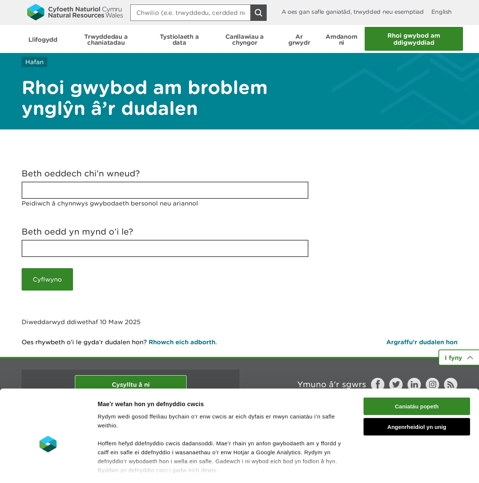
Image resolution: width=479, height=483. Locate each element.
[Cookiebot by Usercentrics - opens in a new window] (48, 468)
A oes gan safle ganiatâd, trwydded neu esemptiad (353, 11)
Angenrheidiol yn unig (416, 387)
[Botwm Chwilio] (258, 12)
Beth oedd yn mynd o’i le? (77, 231)
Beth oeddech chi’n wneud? (81, 173)
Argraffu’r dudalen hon (421, 341)
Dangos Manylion (414, 468)
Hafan (34, 62)
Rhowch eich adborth (182, 341)
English (441, 11)
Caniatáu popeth (417, 367)
